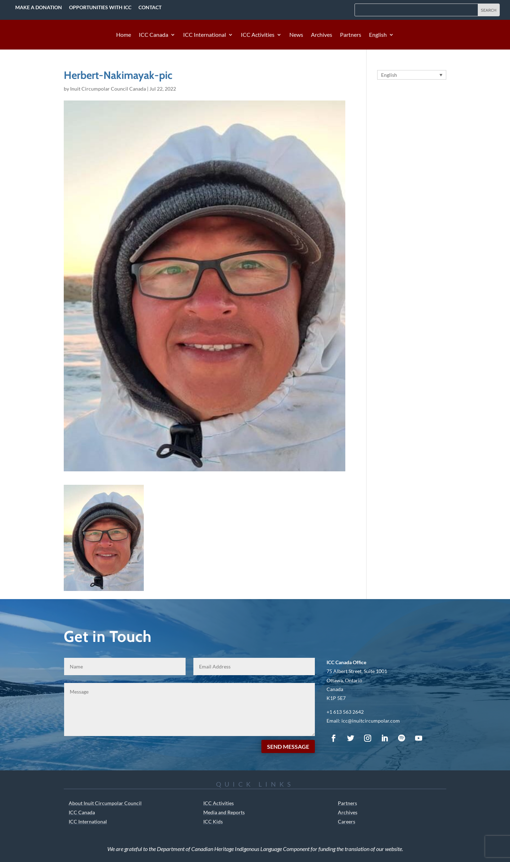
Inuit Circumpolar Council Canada (108, 89)
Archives (321, 35)
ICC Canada (153, 35)
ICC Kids (213, 821)
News (296, 35)
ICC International (204, 35)
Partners (350, 35)
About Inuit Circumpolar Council (105, 803)
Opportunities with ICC (100, 7)
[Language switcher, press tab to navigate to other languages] (411, 75)
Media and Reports (224, 812)
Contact (150, 7)
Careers (346, 821)
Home (123, 35)
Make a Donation (38, 7)
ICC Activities (257, 35)
